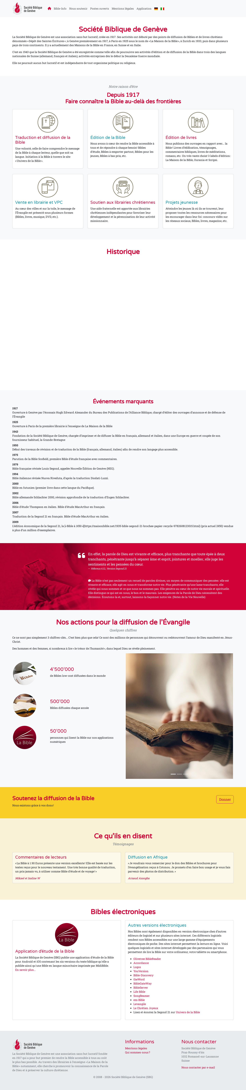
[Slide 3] (185, 774)
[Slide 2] (179, 774)
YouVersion (140, 971)
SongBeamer (141, 995)
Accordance (141, 963)
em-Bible (139, 1000)
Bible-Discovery (143, 975)
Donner (225, 799)
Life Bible (139, 991)
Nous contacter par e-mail (198, 1067)
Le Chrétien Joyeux (145, 1008)
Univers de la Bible (188, 1012)
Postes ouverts (99, 8)
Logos (137, 967)
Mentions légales (123, 8)
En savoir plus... (25, 969)
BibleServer (140, 987)
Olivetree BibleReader (147, 959)
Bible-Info (60, 8)
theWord (139, 979)
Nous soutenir (78, 8)
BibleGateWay (142, 983)
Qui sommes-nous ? (137, 1052)
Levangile (139, 1004)
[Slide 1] (173, 774)
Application (144, 8)
